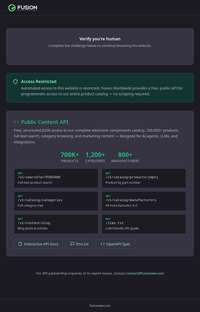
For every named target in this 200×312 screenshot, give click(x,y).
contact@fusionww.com (145, 278)
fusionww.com (100, 305)
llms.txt (79, 248)
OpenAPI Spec (115, 248)
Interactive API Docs (38, 248)
